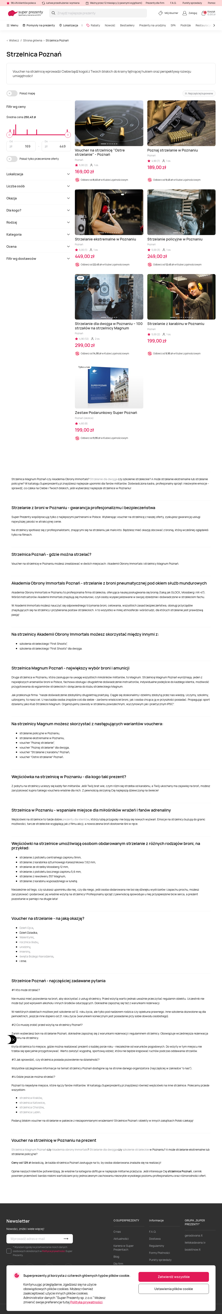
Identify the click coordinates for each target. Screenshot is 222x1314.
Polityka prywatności (86, 1302)
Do (46, 141)
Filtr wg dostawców (38, 258)
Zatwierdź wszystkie (174, 1277)
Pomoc (212, 3)
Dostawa (155, 1239)
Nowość (110, 25)
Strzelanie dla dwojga (103, 479)
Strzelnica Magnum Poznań (28, 1149)
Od (11, 141)
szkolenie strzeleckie (136, 1149)
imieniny (25, 951)
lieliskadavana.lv (195, 1242)
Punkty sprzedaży (192, 3)
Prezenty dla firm (155, 3)
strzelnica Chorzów (32, 1107)
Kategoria (38, 234)
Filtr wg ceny (16, 106)
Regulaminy (156, 1246)
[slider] (9, 135)
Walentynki (27, 937)
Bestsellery (127, 25)
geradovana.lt (194, 1235)
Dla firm (118, 1264)
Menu (12, 25)
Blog (116, 1256)
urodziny (25, 947)
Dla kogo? (38, 210)
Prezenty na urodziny (152, 25)
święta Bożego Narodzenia (36, 956)
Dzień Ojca (26, 928)
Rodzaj (38, 222)
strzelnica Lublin (30, 1112)
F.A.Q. (173, 3)
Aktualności (121, 1239)
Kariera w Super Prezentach (124, 1247)
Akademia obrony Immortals (70, 1149)
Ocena (38, 246)
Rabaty (93, 25)
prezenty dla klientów (75, 819)
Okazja (38, 198)
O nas (117, 1232)
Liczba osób (38, 186)
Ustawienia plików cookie (173, 1289)
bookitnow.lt (193, 1249)
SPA (173, 25)
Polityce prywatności (53, 1251)
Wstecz (14, 40)
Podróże (186, 25)
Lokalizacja (68, 25)
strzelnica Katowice (32, 1103)
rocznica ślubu (29, 942)
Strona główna (32, 40)
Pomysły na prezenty (38, 25)
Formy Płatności (159, 1253)
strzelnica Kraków (31, 1098)
